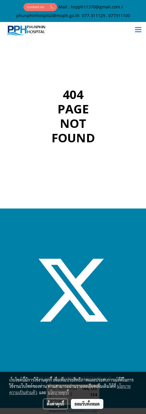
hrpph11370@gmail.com (95, 7)
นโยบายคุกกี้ (58, 392)
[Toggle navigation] (138, 30)
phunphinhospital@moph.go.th (48, 15)
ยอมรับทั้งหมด (87, 403)
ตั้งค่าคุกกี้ (55, 403)
